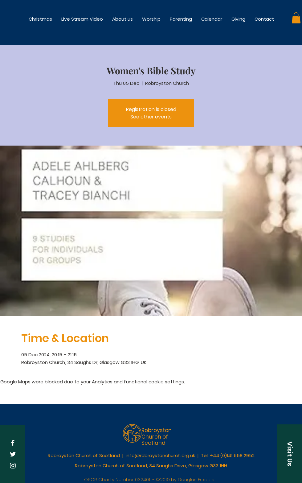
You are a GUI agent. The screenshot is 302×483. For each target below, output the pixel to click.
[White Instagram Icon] (13, 465)
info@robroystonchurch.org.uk (160, 455)
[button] (151, 19)
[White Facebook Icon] (13, 443)
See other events (151, 116)
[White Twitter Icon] (13, 454)
